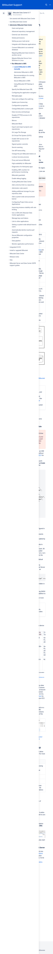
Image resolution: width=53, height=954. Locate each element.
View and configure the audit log (22, 99)
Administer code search (20, 188)
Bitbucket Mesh (17, 124)
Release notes (14, 257)
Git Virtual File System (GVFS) (22, 135)
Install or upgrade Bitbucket (19, 250)
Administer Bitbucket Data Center (21, 25)
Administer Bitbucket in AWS (23, 72)
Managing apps (17, 96)
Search (46, 4)
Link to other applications (20, 221)
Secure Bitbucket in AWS (22, 81)
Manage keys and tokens (20, 218)
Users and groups (17, 28)
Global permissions (18, 38)
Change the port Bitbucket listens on (24, 154)
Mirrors (14, 120)
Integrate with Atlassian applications (24, 44)
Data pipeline (16, 241)
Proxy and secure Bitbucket (21, 160)
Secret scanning (17, 147)
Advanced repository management (23, 31)
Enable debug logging (19, 178)
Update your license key (19, 102)
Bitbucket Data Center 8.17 (22, 13)
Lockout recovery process (20, 157)
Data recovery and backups (21, 112)
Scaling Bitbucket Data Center (22, 182)
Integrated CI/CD (15, 247)
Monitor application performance (23, 244)
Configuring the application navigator (24, 92)
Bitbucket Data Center (17, 253)
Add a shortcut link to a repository (23, 185)
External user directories (20, 35)
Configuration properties (20, 105)
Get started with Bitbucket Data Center (22, 18)
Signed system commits (20, 144)
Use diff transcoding (18, 150)
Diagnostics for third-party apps (22, 167)
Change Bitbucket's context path (22, 109)
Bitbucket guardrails (18, 175)
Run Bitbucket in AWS (19, 63)
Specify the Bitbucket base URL (22, 89)
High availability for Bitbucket (21, 163)
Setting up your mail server (21, 41)
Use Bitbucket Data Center (18, 22)
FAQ (11, 260)
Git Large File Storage (19, 132)
